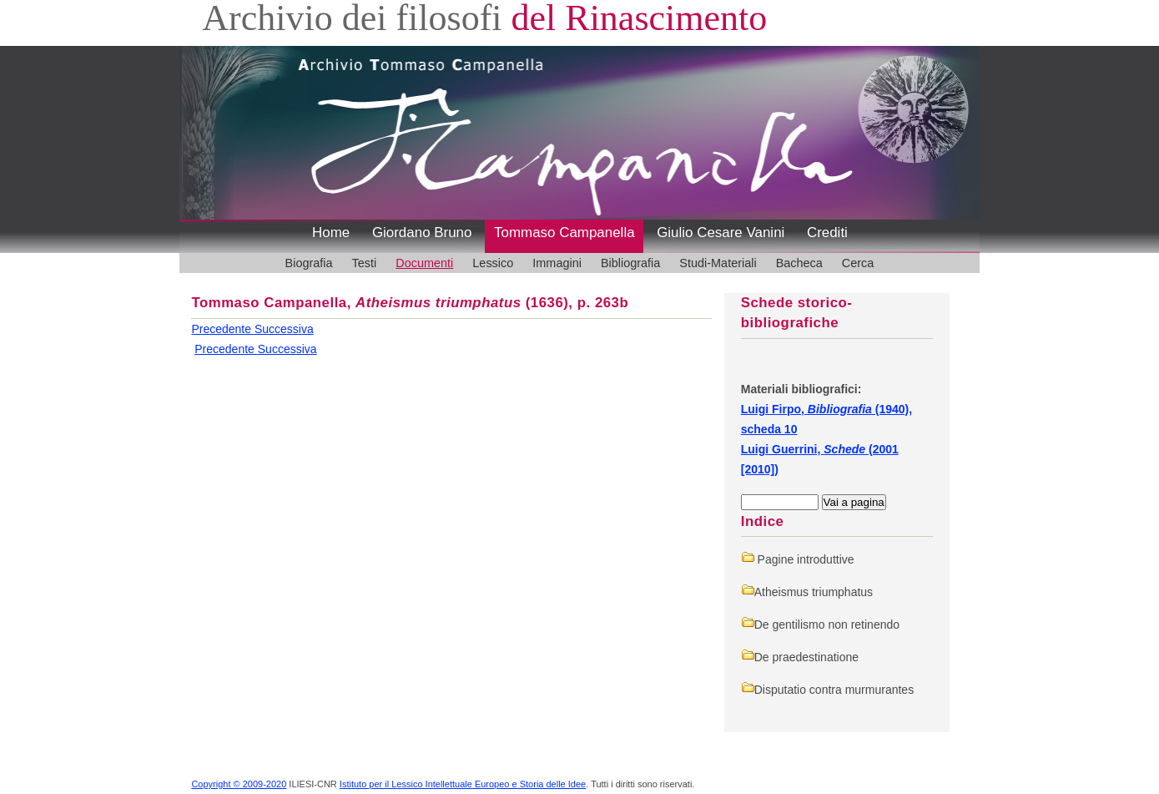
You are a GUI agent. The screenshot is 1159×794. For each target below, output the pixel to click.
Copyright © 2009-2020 (238, 784)
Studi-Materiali (717, 263)
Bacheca (799, 263)
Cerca (858, 263)
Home (331, 232)
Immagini (557, 263)
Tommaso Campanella (564, 232)
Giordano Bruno (422, 232)
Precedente (222, 329)
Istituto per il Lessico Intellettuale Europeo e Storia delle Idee (463, 784)
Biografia (309, 263)
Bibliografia (630, 263)
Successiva (284, 329)
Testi (364, 263)
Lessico (492, 263)
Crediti (827, 232)
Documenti (424, 263)
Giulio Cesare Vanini (720, 232)
